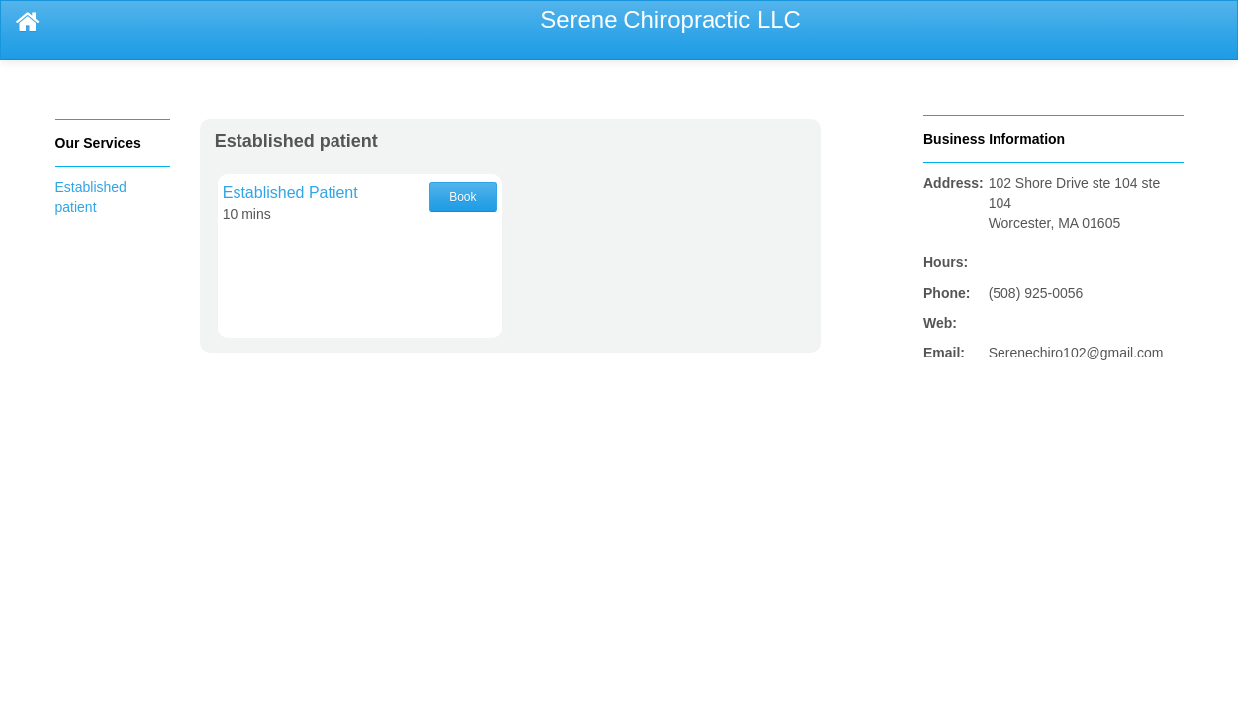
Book (462, 197)
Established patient (296, 141)
